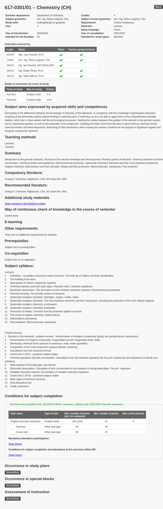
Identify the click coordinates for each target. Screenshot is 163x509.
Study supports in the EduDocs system (25, 203)
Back (158, 6)
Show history (15, 444)
